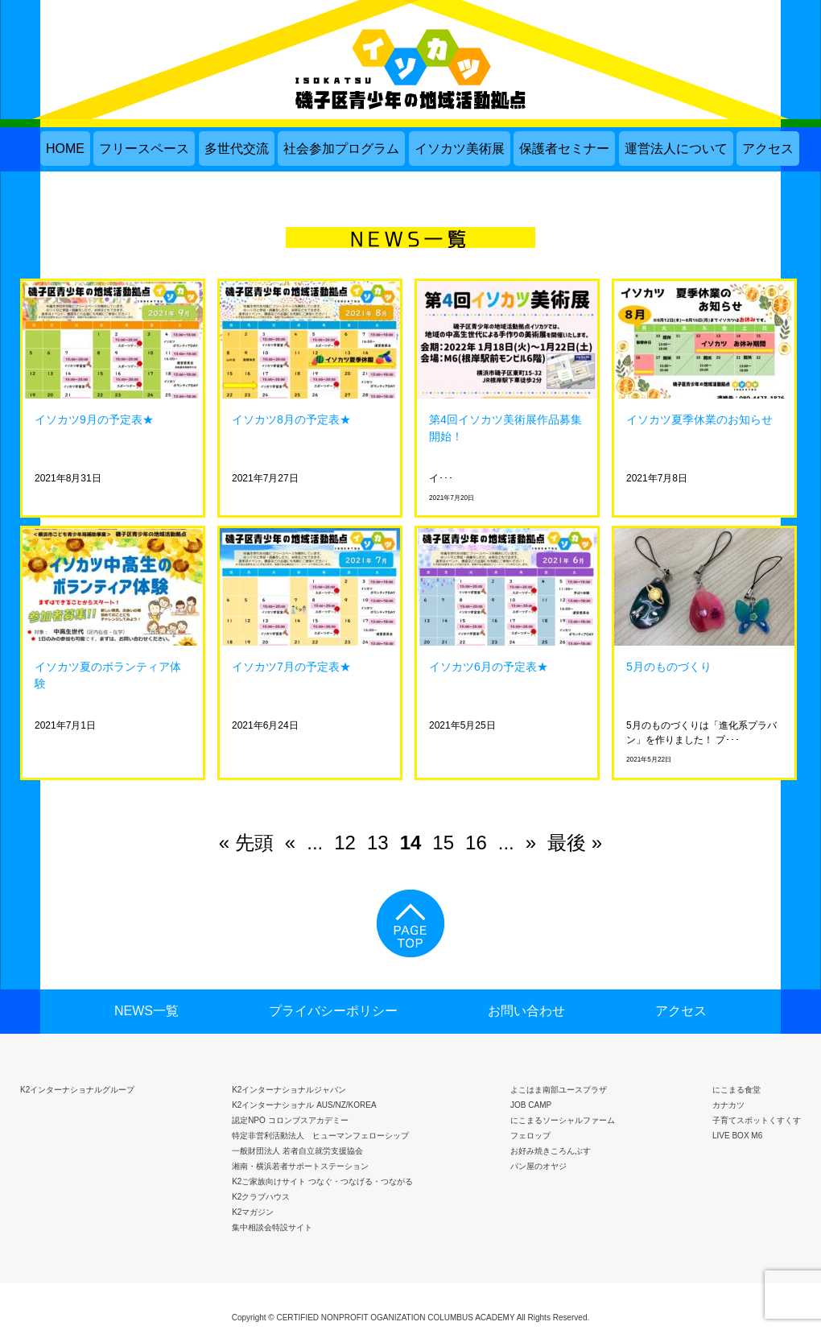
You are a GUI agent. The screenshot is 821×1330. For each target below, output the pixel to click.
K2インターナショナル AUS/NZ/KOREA (304, 1105)
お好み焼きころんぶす (550, 1150)
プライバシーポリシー (333, 1011)
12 (345, 842)
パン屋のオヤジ (538, 1166)
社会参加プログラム (341, 148)
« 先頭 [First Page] (246, 842)
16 (476, 842)
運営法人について (676, 148)
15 (443, 842)
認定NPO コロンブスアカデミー (290, 1120)
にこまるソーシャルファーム (562, 1120)
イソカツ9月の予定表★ (94, 419)
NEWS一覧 (146, 1011)
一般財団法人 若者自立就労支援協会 (297, 1150)
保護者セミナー (564, 148)
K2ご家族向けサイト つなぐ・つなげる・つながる (322, 1181)
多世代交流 (236, 148)
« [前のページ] (290, 842)
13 (378, 842)
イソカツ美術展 (460, 148)
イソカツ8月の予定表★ (291, 419)
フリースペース (144, 148)
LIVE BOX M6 (737, 1135)
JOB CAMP (530, 1105)
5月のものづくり (669, 666)
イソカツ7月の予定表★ (291, 666)
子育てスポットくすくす (756, 1120)
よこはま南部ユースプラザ (558, 1089)
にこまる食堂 (736, 1089)
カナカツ (728, 1105)
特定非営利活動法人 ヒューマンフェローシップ (320, 1135)
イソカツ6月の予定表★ (488, 666)
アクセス (768, 148)
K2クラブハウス (261, 1196)
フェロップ (530, 1135)
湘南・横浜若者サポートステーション (300, 1166)
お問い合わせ (526, 1011)
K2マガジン (253, 1212)
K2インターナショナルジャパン (289, 1089)
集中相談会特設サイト (272, 1227)
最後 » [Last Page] (574, 842)
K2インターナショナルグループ (77, 1089)
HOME (65, 148)
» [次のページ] (531, 842)
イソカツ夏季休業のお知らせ (699, 419)
